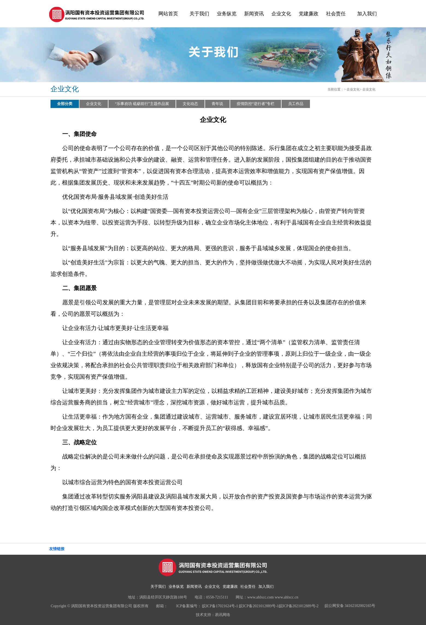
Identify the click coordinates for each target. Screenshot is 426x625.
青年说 (217, 104)
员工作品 (295, 104)
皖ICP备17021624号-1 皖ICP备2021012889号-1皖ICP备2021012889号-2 (260, 606)
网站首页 (168, 13)
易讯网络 (222, 615)
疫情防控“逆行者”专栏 (255, 104)
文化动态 (190, 104)
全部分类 (64, 104)
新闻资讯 (254, 13)
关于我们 (199, 13)
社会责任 (336, 13)
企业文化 (281, 13)
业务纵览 (226, 13)
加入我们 (367, 13)
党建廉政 (308, 13)
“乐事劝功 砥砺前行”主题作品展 (142, 104)
